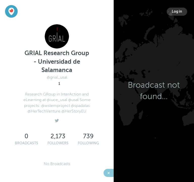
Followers (57, 143)
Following (88, 143)
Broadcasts (26, 143)
